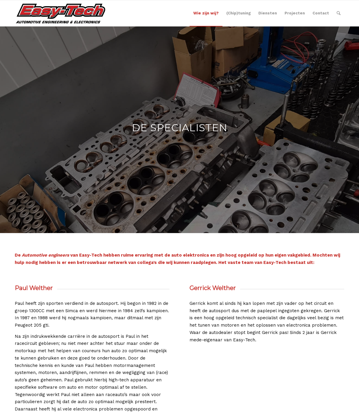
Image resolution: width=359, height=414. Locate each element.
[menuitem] (206, 13)
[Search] (338, 13)
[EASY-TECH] (61, 13)
